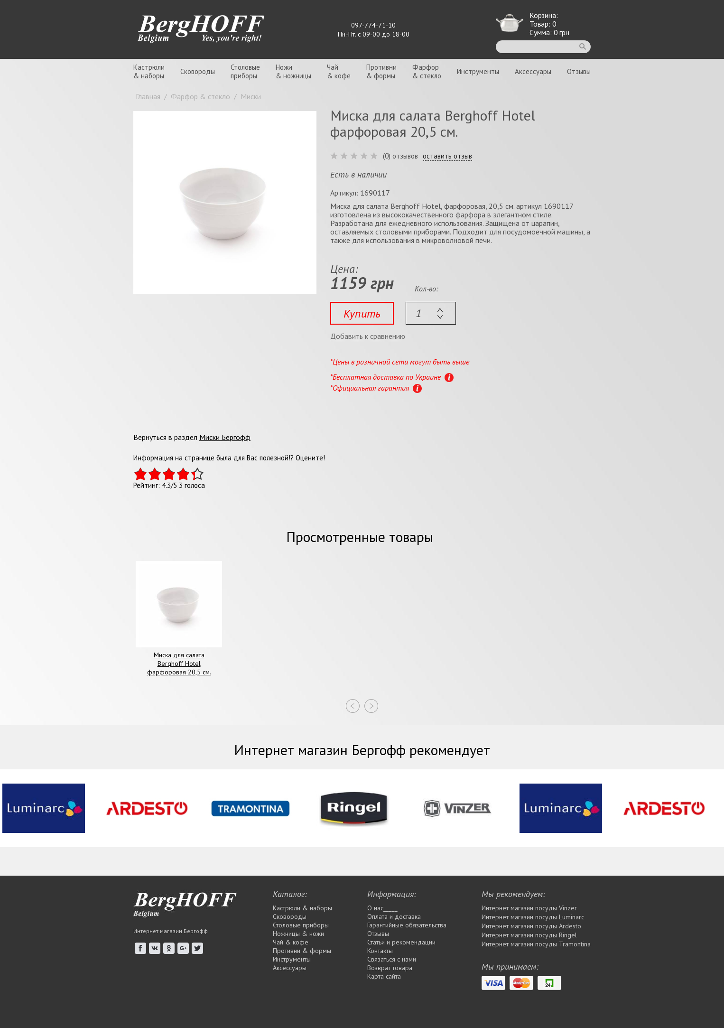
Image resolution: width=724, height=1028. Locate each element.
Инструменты (478, 71)
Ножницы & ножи (298, 933)
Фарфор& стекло (426, 71)
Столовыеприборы (245, 71)
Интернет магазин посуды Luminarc (533, 917)
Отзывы (579, 71)
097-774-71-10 (373, 25)
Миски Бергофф (225, 437)
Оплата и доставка (394, 916)
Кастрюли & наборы (302, 908)
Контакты (380, 950)
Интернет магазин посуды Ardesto (531, 926)
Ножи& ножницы (293, 71)
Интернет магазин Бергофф (170, 931)
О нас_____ (382, 908)
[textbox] (431, 313)
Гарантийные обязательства (406, 925)
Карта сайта (384, 976)
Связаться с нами (391, 959)
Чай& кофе (339, 71)
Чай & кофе (290, 942)
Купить (362, 313)
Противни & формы (302, 950)
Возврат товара (389, 967)
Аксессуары (533, 71)
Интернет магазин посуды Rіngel (529, 935)
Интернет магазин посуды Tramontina (536, 944)
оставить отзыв (447, 156)
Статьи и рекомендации (401, 942)
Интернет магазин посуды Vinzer (529, 908)
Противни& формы (381, 71)
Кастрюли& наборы (149, 71)
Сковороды (197, 71)
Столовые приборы (301, 925)
